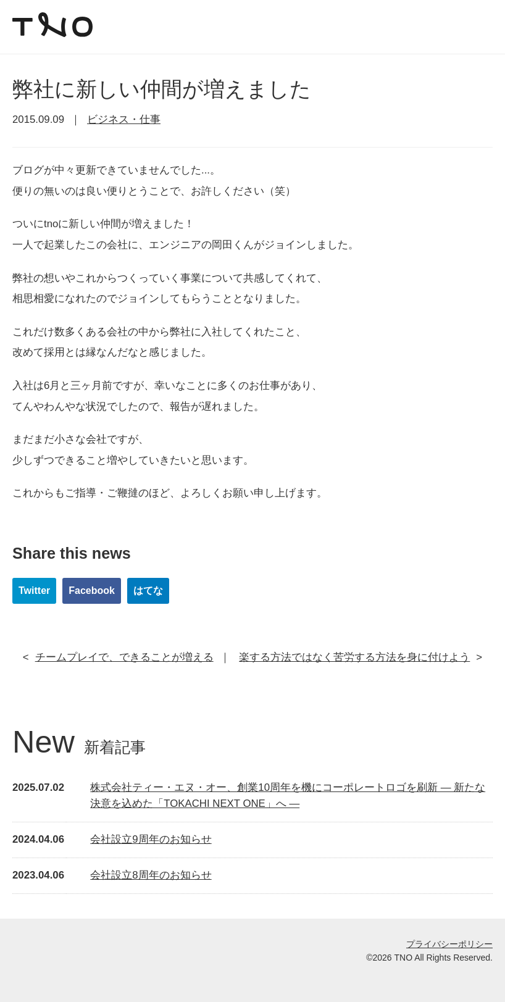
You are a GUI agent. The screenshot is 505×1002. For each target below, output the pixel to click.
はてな (148, 590)
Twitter (34, 590)
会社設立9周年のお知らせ (150, 839)
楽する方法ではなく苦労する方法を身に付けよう (354, 657)
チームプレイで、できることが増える (124, 657)
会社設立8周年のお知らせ (150, 875)
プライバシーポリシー (449, 944)
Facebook (92, 590)
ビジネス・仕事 (124, 119)
